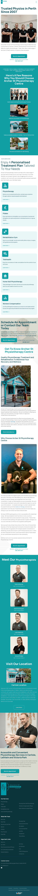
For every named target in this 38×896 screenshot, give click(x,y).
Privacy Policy (16, 888)
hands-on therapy (20, 507)
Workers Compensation (12, 304)
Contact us (21, 335)
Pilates (2, 804)
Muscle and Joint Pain (5, 824)
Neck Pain (3, 822)
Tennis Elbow (22, 836)
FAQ (20, 849)
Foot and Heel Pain (23, 828)
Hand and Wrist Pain (23, 823)
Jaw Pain (21, 831)
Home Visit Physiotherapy (6, 811)
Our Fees (21, 844)
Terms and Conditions (23, 888)
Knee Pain (3, 834)
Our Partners (22, 846)
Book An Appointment (10, 771)
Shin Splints (21, 826)
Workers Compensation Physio (26, 806)
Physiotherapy (4, 801)
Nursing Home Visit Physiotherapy (26, 803)
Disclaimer (10, 888)
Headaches (21, 833)
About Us (3, 842)
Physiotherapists (26, 559)
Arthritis (2, 829)
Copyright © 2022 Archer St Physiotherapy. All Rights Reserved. (19, 890)
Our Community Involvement (7, 849)
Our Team (22, 325)
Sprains (2, 827)
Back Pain (3, 819)
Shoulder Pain (22, 821)
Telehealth (3, 806)
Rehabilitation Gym (5, 809)
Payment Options (4, 852)
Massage (13, 421)
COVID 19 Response (23, 851)
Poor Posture (4, 832)
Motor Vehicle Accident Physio (26, 808)
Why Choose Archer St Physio (7, 847)
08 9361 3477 (26, 342)
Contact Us (21, 854)
